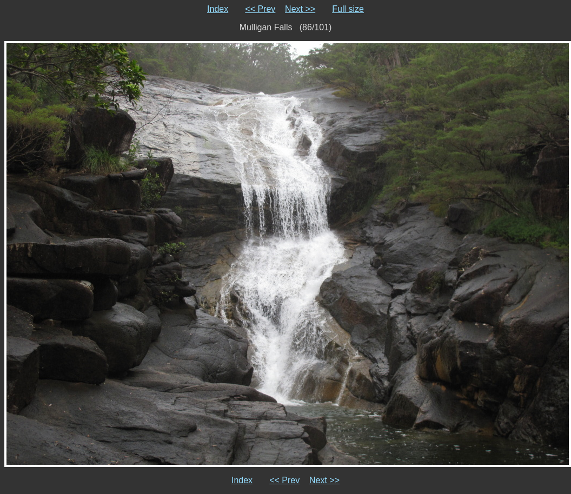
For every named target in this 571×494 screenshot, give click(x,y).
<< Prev (260, 9)
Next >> (300, 9)
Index (217, 9)
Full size (348, 9)
